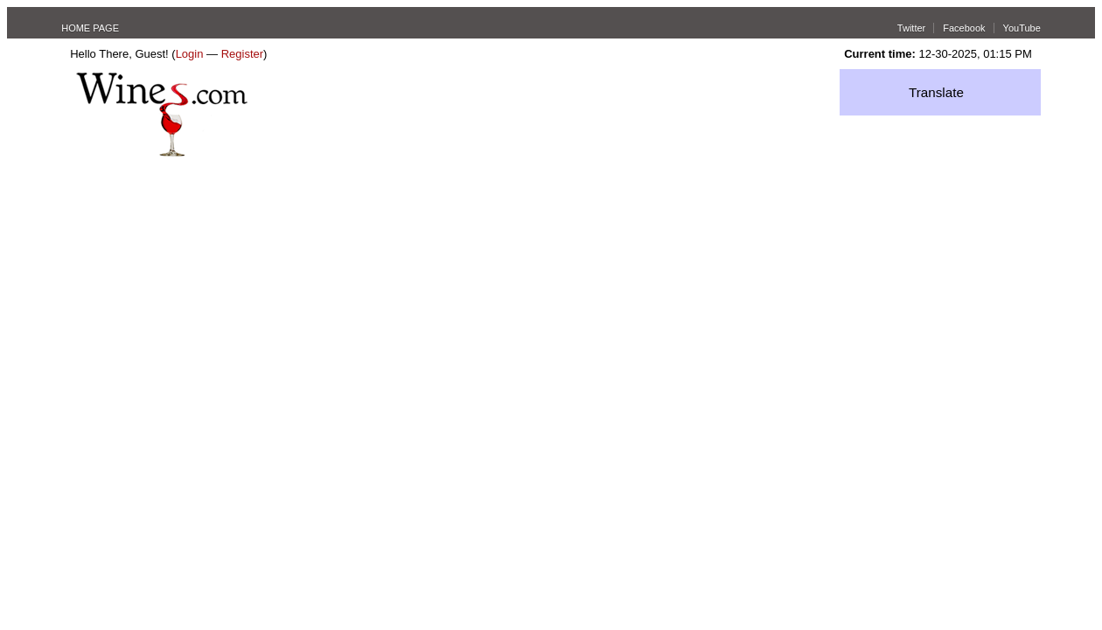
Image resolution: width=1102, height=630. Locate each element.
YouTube (1022, 28)
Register (242, 53)
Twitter (911, 28)
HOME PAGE (90, 28)
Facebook (964, 28)
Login (190, 53)
